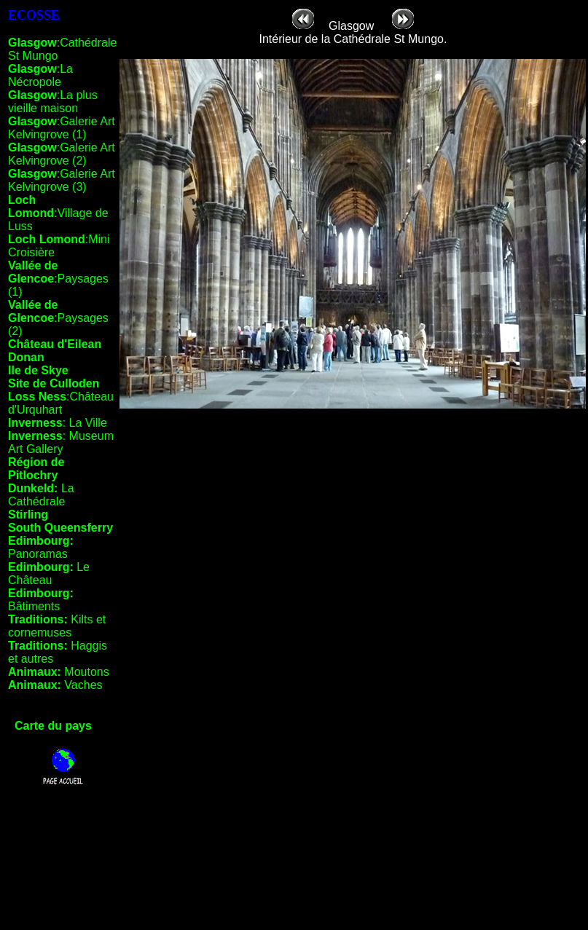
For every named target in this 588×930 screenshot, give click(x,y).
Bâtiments (41, 599)
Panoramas (41, 547)
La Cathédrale (41, 495)
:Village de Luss (58, 213)
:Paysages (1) (58, 278)
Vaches (55, 685)
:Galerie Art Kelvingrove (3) (61, 180)
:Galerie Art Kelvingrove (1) (61, 128)
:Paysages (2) (58, 318)
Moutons (58, 672)
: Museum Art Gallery (61, 442)
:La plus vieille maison (53, 101)
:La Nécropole (40, 75)
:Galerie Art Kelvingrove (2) (61, 154)
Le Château (49, 573)
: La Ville (57, 423)
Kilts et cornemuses (57, 626)
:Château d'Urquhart (61, 403)
